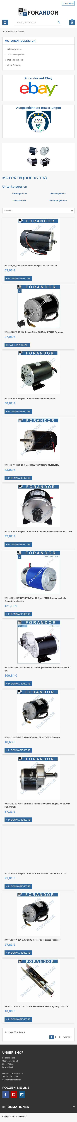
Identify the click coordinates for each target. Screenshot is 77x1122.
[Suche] (38, 22)
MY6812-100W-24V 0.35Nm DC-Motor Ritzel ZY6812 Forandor (32, 737)
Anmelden (68, 3)
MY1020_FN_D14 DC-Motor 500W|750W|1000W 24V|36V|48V (32, 465)
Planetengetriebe (58, 194)
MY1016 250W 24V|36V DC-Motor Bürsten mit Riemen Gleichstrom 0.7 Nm (38, 531)
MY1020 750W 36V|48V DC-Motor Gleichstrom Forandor (30, 399)
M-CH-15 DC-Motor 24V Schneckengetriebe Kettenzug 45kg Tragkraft (36, 1006)
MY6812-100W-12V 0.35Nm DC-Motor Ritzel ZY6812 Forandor (32, 940)
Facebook (5, 1094)
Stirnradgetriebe (19, 194)
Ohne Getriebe (19, 200)
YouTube (14, 1094)
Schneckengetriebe (58, 200)
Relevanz (8, 211)
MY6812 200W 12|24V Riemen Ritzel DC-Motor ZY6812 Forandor (34, 332)
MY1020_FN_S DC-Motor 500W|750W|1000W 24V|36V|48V (31, 266)
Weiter (67, 1037)
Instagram (22, 1094)
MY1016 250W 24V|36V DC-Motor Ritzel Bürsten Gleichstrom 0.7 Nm (36, 873)
